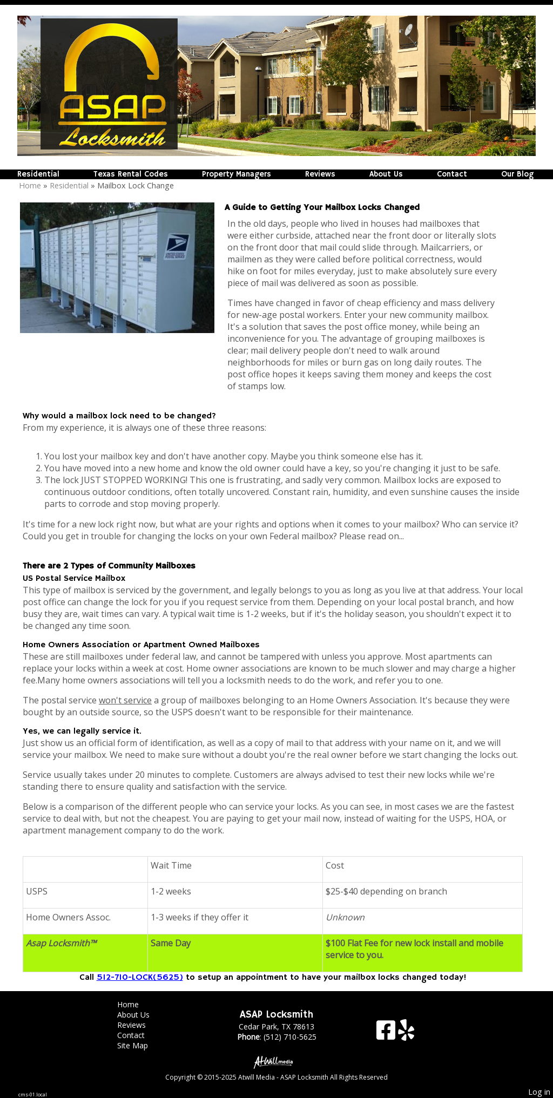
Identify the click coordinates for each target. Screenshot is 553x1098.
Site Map (140, 1045)
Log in (539, 1092)
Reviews (320, 174)
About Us (386, 174)
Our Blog (517, 174)
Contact (452, 174)
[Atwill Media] (276, 1061)
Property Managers (236, 174)
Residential (38, 174)
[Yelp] (406, 1034)
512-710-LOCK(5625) (140, 977)
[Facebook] (387, 1034)
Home (30, 185)
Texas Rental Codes (130, 174)
